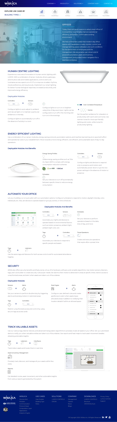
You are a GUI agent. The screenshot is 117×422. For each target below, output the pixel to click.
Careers (70, 401)
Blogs (70, 406)
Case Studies (40, 399)
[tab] (42, 13)
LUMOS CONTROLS (58, 399)
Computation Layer (25, 408)
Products (64, 3)
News (70, 404)
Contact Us (108, 3)
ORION (54, 401)
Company (50, 3)
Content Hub (93, 3)
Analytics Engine (24, 413)
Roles (37, 404)
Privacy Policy (104, 396)
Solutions (78, 3)
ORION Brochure (89, 404)
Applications (23, 411)
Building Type (40, 401)
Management (72, 399)
